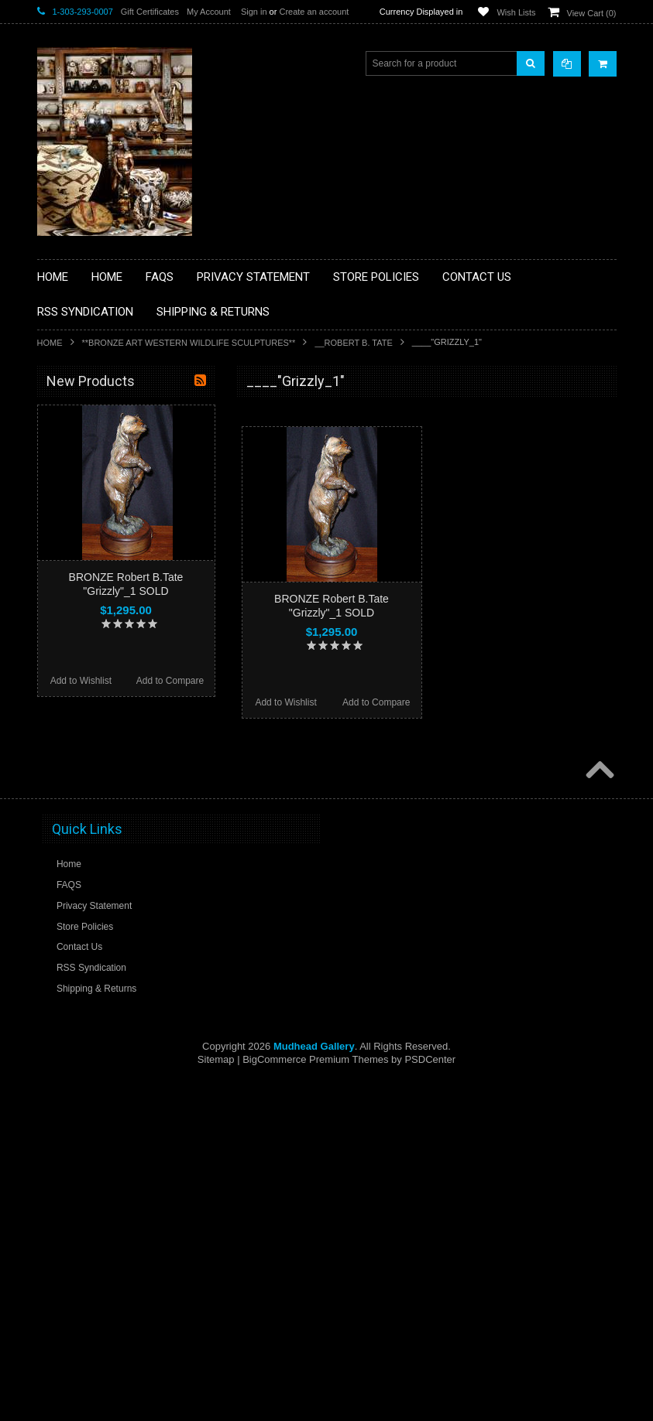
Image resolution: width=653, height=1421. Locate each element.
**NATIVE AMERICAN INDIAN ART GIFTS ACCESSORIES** (119, 659)
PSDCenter (429, 1398)
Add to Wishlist (285, 702)
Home (50, 342)
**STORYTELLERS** (90, 888)
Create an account (314, 11)
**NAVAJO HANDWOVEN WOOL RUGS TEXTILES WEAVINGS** (130, 777)
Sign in (254, 11)
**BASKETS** (75, 443)
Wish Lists (516, 12)
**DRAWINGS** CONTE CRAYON (117, 574)
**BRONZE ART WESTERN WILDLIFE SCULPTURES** (189, 342)
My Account (209, 11)
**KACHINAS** (77, 626)
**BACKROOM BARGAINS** (106, 417)
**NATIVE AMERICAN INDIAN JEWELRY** (109, 699)
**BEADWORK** (80, 509)
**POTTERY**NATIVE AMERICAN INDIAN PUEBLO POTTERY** (117, 856)
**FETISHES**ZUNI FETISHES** (115, 600)
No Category (72, 914)
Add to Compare (376, 702)
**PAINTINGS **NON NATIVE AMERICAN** (107, 476)
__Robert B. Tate (353, 342)
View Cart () (592, 13)
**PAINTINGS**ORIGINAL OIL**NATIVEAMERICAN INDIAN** (119, 738)
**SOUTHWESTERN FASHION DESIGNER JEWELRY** (111, 816)
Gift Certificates (150, 11)
